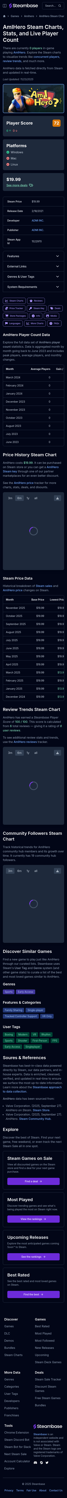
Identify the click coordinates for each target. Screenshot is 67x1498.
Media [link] (51, 315)
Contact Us (56, 1490)
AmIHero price (24, 483)
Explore (9, 1468)
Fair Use (31, 1490)
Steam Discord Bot (16, 1439)
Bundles (9, 1348)
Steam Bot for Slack (17, 1447)
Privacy (8, 1490)
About (42, 1490)
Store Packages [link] (15, 315)
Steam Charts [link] (14, 300)
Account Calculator (17, 1461)
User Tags (11, 1394)
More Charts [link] (34, 323)
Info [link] (36, 315)
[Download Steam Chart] (57, 498)
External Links (33, 266)
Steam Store (41, 1110)
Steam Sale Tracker (48, 1379)
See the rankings (33, 1256)
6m (19, 498)
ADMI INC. (38, 220)
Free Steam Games (48, 1398)
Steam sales (44, 586)
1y (28, 498)
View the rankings (33, 1219)
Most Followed (45, 1340)
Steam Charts (13, 1355)
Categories (11, 1386)
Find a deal (33, 1181)
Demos (9, 1340)
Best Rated (42, 1326)
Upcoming (42, 1355)
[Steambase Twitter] (47, 1462)
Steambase (40, 1434)
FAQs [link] (54, 323)
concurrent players (46, 57)
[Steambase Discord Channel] (35, 1462)
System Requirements (33, 287)
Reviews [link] (36, 300)
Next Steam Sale (15, 1454)
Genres (9, 1379)
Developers (12, 1401)
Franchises (11, 1415)
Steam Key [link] (36, 308)
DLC (7, 1333)
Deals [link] (55, 308)
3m (10, 498)
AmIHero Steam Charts (52, 16)
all (35, 498)
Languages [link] (12, 323)
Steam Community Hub (35, 1119)
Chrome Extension (16, 1432)
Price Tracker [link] (14, 308)
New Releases (44, 1348)
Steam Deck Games (48, 1362)
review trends (12, 61)
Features (33, 256)
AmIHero (19, 52)
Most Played (43, 1333)
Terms (20, 1490)
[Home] (4, 16)
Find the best (33, 1294)
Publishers (11, 1408)
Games (15, 16)
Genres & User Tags (33, 276)
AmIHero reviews (25, 742)
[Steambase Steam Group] (41, 1462)
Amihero (29, 16)
